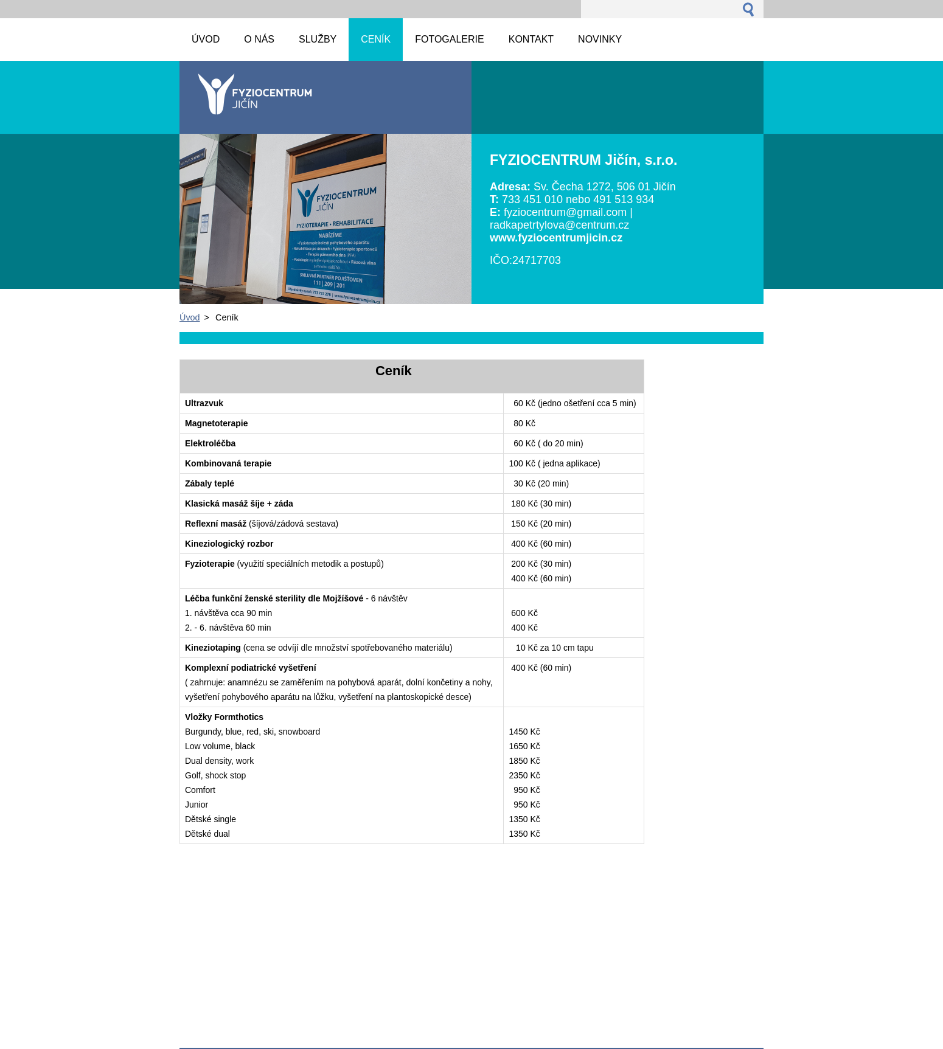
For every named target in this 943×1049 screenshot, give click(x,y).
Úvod (189, 317)
